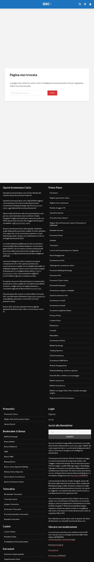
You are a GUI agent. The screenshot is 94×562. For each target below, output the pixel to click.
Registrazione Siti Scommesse (62, 398)
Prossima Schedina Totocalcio (16, 514)
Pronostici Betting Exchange (61, 270)
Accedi (50, 419)
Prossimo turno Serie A (59, 218)
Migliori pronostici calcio (59, 198)
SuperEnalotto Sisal (12, 559)
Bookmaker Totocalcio (13, 494)
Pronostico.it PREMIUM (79, 475)
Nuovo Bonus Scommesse (14, 477)
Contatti (53, 330)
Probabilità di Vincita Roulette (16, 542)
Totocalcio (54, 245)
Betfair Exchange (56, 345)
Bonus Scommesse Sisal (14, 482)
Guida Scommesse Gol (59, 295)
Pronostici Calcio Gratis (59, 280)
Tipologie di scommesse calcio (62, 265)
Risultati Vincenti (56, 230)
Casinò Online (9, 532)
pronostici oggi (76, 446)
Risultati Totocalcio (12, 519)
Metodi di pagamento (58, 365)
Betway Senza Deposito (13, 472)
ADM (22, 238)
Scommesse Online (57, 340)
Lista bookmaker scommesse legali (61, 539)
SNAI (6, 452)
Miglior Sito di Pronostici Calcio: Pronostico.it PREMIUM (68, 224)
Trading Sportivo (56, 350)
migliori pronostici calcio (21, 223)
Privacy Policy (55, 315)
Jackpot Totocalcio (11, 504)
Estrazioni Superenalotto (14, 554)
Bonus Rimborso (10, 447)
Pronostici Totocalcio (12, 509)
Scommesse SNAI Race (59, 360)
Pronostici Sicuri (56, 235)
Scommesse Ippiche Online (60, 310)
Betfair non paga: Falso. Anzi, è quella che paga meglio (68, 391)
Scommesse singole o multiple (62, 290)
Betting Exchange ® (55, 545)
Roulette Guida (10, 537)
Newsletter (54, 335)
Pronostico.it (8, 253)
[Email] (69, 432)
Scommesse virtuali (57, 305)
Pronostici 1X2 (55, 275)
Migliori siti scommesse (59, 203)
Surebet (53, 240)
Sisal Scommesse (57, 355)
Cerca (52, 93)
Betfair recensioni (57, 380)
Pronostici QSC (35, 289)
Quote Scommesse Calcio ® (47, 5)
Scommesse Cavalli (57, 300)
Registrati (51, 414)
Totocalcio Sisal (10, 499)
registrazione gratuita (36, 296)
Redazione (54, 325)
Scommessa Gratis (57, 260)
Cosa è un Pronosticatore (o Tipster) (64, 250)
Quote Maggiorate (57, 255)
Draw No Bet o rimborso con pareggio (64, 375)
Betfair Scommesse (57, 385)
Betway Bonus (9, 462)
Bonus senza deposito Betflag (16, 467)
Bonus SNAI (8, 457)
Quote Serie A (9, 424)
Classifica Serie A (56, 213)
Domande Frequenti (57, 285)
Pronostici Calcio (11, 414)
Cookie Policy (55, 320)
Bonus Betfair (9, 442)
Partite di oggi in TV (57, 208)
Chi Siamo (54, 193)
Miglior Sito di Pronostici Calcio (16, 419)
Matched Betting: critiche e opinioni (64, 370)
